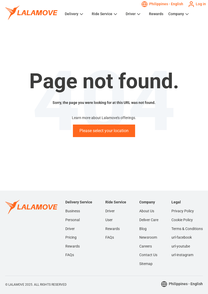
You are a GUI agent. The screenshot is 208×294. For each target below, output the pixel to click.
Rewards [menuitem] (72, 246)
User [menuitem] (109, 220)
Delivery (71, 14)
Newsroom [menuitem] (148, 237)
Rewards (156, 14)
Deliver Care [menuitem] (148, 220)
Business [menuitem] (72, 211)
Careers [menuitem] (145, 246)
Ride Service (102, 14)
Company (176, 14)
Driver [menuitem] (70, 229)
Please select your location (104, 130)
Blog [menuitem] (143, 229)
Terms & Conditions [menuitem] (187, 229)
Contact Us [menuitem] (148, 255)
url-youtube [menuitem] (180, 246)
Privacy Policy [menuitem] (182, 211)
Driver (131, 14)
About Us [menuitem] (146, 211)
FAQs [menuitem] (69, 255)
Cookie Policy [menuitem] (182, 220)
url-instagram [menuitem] (182, 255)
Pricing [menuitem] (71, 237)
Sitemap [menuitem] (146, 264)
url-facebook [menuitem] (181, 237)
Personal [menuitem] (72, 220)
